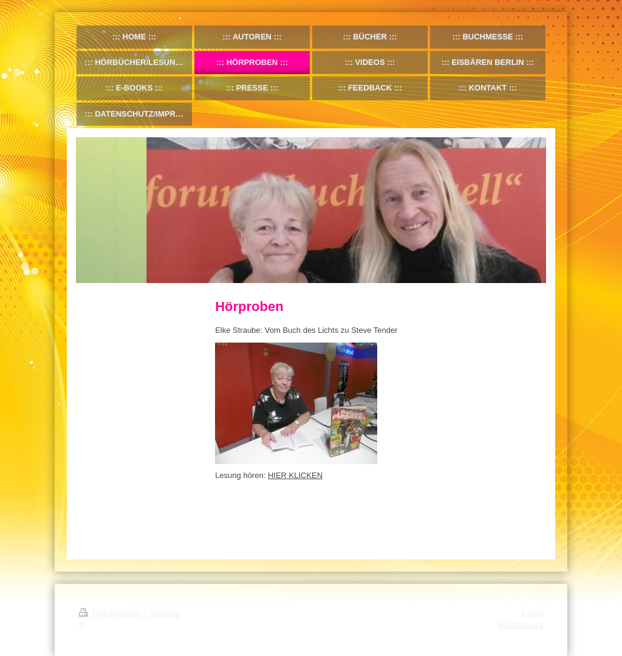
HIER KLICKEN (295, 475)
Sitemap (164, 613)
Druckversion (111, 613)
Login (532, 613)
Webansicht (521, 625)
